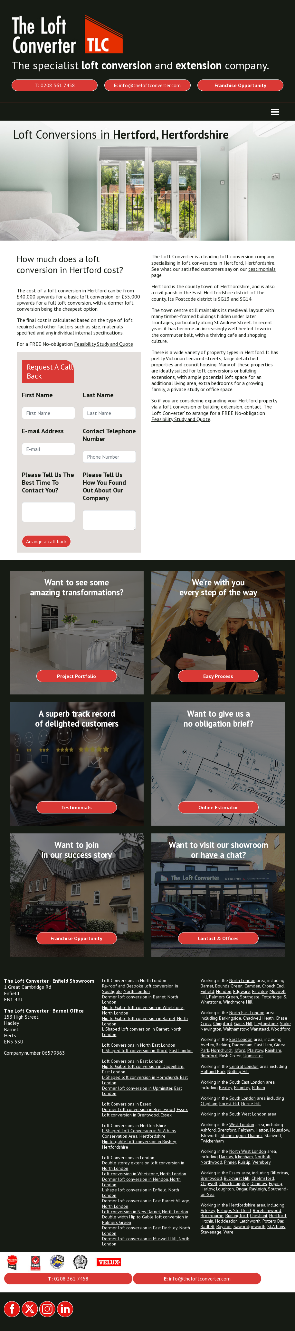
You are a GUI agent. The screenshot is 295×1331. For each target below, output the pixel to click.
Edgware (241, 991)
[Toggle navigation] (275, 112)
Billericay (279, 1173)
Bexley (225, 1087)
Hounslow (279, 1130)
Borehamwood (267, 1210)
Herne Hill (251, 1103)
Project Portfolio (76, 676)
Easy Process (218, 676)
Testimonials (76, 807)
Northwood (211, 1162)
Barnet (207, 986)
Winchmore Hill (237, 1002)
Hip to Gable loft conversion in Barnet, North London (145, 1021)
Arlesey (208, 1210)
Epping (275, 1183)
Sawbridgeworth (249, 1226)
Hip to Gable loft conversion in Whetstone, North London (143, 1010)
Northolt (263, 1157)
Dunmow (259, 1183)
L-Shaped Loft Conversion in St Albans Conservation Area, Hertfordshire (139, 1133)
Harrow (226, 1157)
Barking (223, 1045)
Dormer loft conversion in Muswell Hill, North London (145, 1241)
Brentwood (211, 1178)
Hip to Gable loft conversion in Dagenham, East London (143, 1069)
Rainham (273, 1050)
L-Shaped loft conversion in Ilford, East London (147, 1050)
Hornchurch (222, 1050)
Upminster (253, 1056)
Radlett (207, 1226)
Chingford (222, 1023)
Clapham (209, 1103)
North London (242, 980)
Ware (228, 1232)
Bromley (242, 1087)
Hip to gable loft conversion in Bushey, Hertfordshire (139, 1144)
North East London (246, 1012)
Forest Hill (229, 1103)
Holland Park (213, 1071)
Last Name (98, 395)
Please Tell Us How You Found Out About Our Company (104, 486)
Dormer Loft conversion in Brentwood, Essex (145, 1109)
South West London (247, 1114)
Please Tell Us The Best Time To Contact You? (48, 482)
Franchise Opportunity (76, 938)
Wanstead (259, 1029)
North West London (247, 1151)
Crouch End (273, 986)
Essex (234, 1173)
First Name (37, 395)
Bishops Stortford (234, 1210)
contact (253, 406)
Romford (209, 1056)
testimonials (262, 269)
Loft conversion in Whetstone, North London (144, 1174)
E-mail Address (43, 431)
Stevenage (211, 1232)
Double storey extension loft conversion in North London (143, 1165)
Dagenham (242, 1045)
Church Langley (234, 1183)
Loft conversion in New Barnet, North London (145, 1212)
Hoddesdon (226, 1221)
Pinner (230, 1162)
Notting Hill (238, 1071)
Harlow (207, 1189)
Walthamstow (235, 1029)
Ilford (239, 1050)
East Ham (263, 1045)
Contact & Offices (218, 938)
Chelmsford (263, 1178)
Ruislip (244, 1162)
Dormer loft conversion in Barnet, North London (140, 999)
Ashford (208, 1130)
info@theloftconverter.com (147, 85)
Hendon (223, 991)
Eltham (258, 1087)
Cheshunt (258, 1215)
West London (241, 1124)
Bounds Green (229, 986)
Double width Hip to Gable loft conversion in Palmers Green (145, 1219)
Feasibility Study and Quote (103, 344)
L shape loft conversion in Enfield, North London (140, 1192)
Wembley (261, 1162)
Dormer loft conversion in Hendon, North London (141, 1182)
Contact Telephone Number (109, 435)
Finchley (260, 991)
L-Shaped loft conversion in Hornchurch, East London (145, 1080)
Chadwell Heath (258, 1018)
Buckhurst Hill (237, 1178)
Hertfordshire (242, 1205)
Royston (224, 1226)
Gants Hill (243, 1023)
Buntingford (236, 1215)
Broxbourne (212, 1215)
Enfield (207, 991)
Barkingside (230, 1018)
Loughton (225, 1189)
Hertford (277, 1215)
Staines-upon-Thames (241, 1135)
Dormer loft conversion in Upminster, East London (142, 1091)
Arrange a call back (46, 541)
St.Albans (276, 1226)
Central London (244, 1066)
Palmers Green (223, 997)
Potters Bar (272, 1221)
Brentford (227, 1130)
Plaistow (255, 1050)
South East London (247, 1082)
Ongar (241, 1189)
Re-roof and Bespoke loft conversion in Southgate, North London (140, 988)
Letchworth (250, 1221)
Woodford (280, 1029)
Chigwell (209, 1183)
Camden (252, 986)
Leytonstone (266, 1023)
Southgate (250, 997)
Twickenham (212, 1141)
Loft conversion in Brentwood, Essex (137, 1115)
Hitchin (207, 1221)
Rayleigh (257, 1189)
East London (240, 1039)
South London (242, 1098)
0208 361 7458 (54, 85)
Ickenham (244, 1157)
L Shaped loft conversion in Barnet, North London (141, 1031)
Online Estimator (218, 807)
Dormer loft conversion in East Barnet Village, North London (146, 1203)
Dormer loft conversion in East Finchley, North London (146, 1230)
